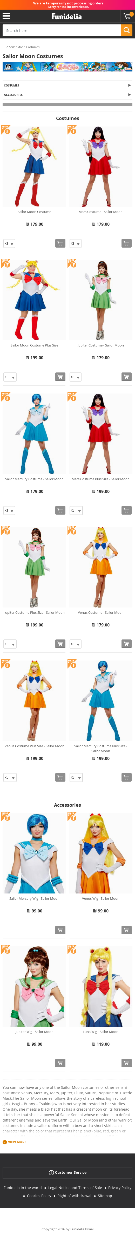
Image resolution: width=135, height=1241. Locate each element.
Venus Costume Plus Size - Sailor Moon (34, 746)
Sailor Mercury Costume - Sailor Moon (34, 479)
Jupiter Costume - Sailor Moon (101, 345)
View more (17, 1142)
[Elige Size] (9, 243)
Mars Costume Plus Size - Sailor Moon (101, 479)
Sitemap (105, 1195)
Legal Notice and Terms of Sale (75, 1187)
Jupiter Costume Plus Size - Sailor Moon (34, 612)
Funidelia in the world (23, 1187)
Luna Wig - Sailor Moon (100, 1031)
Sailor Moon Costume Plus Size (34, 345)
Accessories (13, 95)
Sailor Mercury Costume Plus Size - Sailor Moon (100, 748)
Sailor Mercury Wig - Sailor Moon (34, 898)
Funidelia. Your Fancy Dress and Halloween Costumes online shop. (67, 16)
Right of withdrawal (74, 1195)
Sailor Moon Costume (34, 211)
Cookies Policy (39, 1195)
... (4, 47)
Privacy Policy (119, 1187)
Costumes (11, 85)
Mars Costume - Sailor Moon (101, 211)
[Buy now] (60, 243)
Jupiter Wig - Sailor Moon (34, 1031)
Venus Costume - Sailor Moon (101, 612)
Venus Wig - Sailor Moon (100, 898)
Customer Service (67, 1172)
